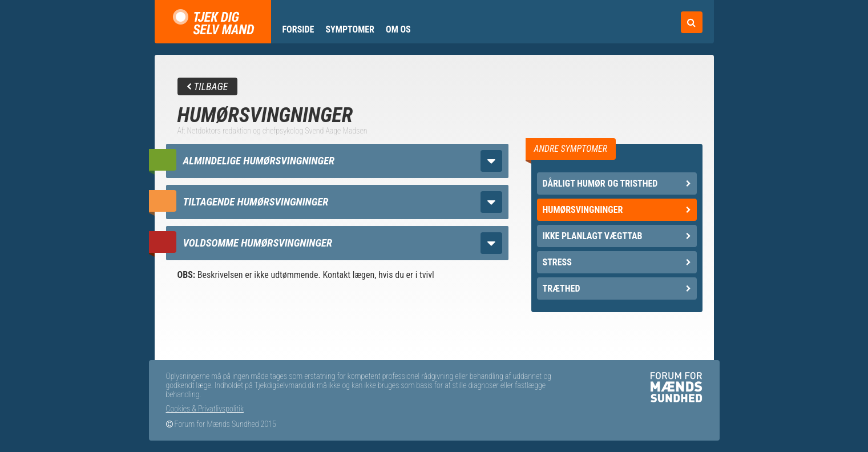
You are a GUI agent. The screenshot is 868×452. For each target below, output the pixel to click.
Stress (617, 262)
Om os (398, 29)
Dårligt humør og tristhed (617, 183)
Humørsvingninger (617, 209)
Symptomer (349, 29)
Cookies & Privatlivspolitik (205, 408)
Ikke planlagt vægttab (617, 236)
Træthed (617, 288)
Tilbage (207, 86)
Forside (298, 29)
